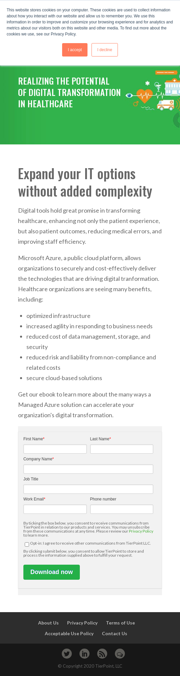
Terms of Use (120, 623)
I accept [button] (75, 49)
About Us (48, 623)
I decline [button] (104, 49)
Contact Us (115, 633)
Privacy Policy (141, 531)
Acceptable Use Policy (69, 633)
